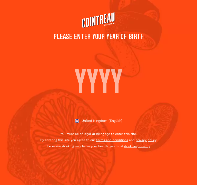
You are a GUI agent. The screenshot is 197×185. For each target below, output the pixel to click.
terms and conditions (112, 140)
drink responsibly (137, 146)
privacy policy (146, 140)
